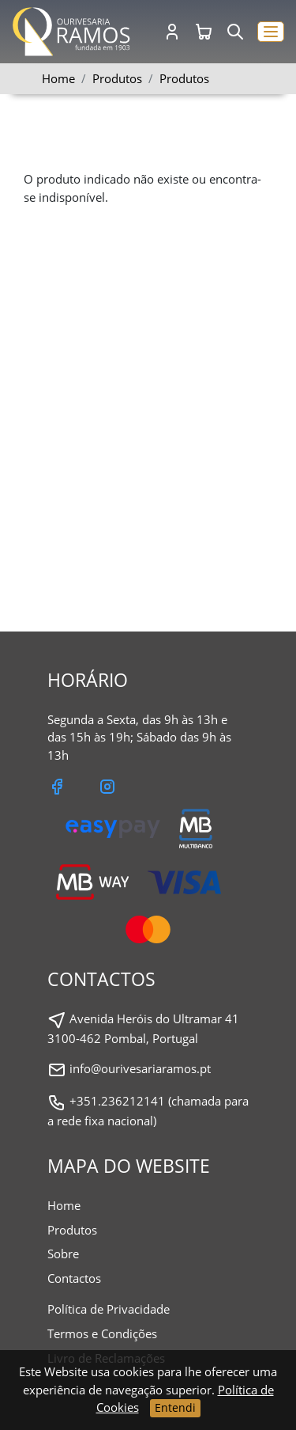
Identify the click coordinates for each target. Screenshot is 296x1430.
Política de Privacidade (108, 1309)
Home (58, 78)
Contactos (74, 1278)
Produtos (184, 78)
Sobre (63, 1253)
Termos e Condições (102, 1333)
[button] (270, 32)
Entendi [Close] (175, 1407)
